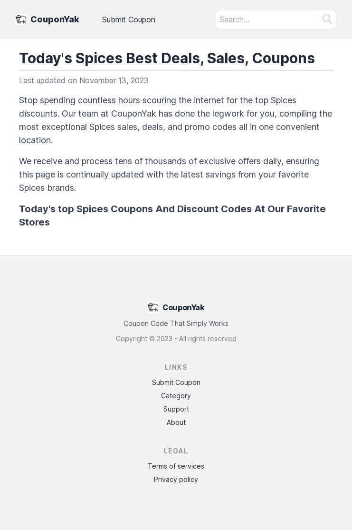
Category (176, 396)
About (176, 422)
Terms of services (176, 466)
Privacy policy (176, 479)
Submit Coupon (128, 19)
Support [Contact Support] (176, 409)
